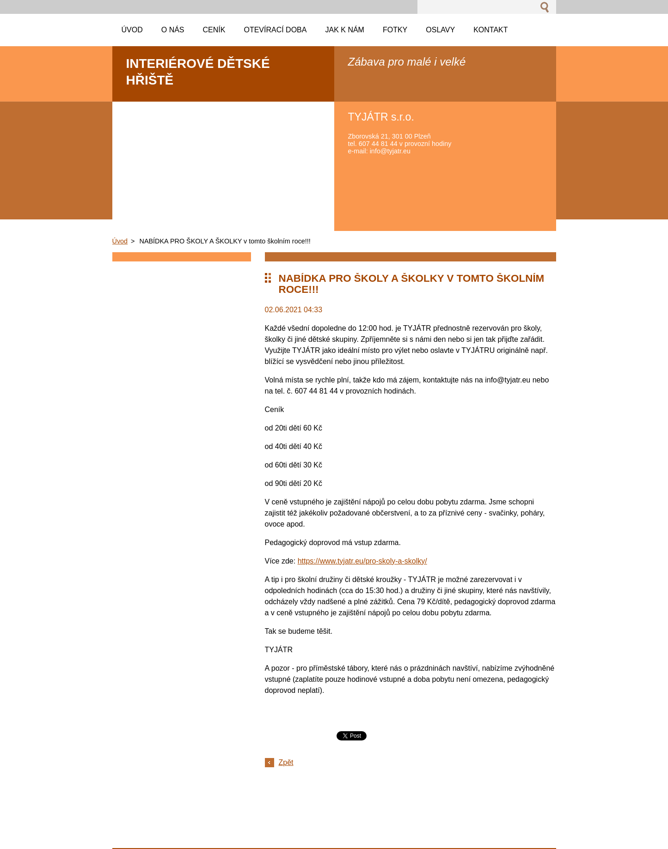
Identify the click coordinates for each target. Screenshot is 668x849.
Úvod (120, 241)
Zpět (286, 762)
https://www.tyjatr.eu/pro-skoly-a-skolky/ (362, 561)
